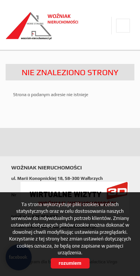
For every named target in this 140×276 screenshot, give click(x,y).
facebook (123, 26)
